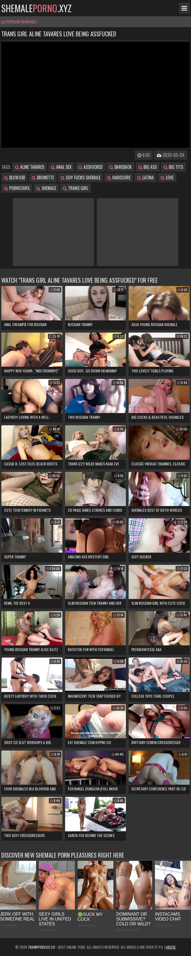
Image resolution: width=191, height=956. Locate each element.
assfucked (90, 167)
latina (145, 177)
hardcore (118, 177)
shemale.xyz (36, 8)
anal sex (61, 167)
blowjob (14, 177)
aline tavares (29, 167)
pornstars (17, 188)
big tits (173, 167)
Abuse (171, 947)
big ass (147, 167)
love (167, 177)
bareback (120, 167)
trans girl (75, 188)
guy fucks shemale (80, 177)
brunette (43, 177)
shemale (46, 188)
